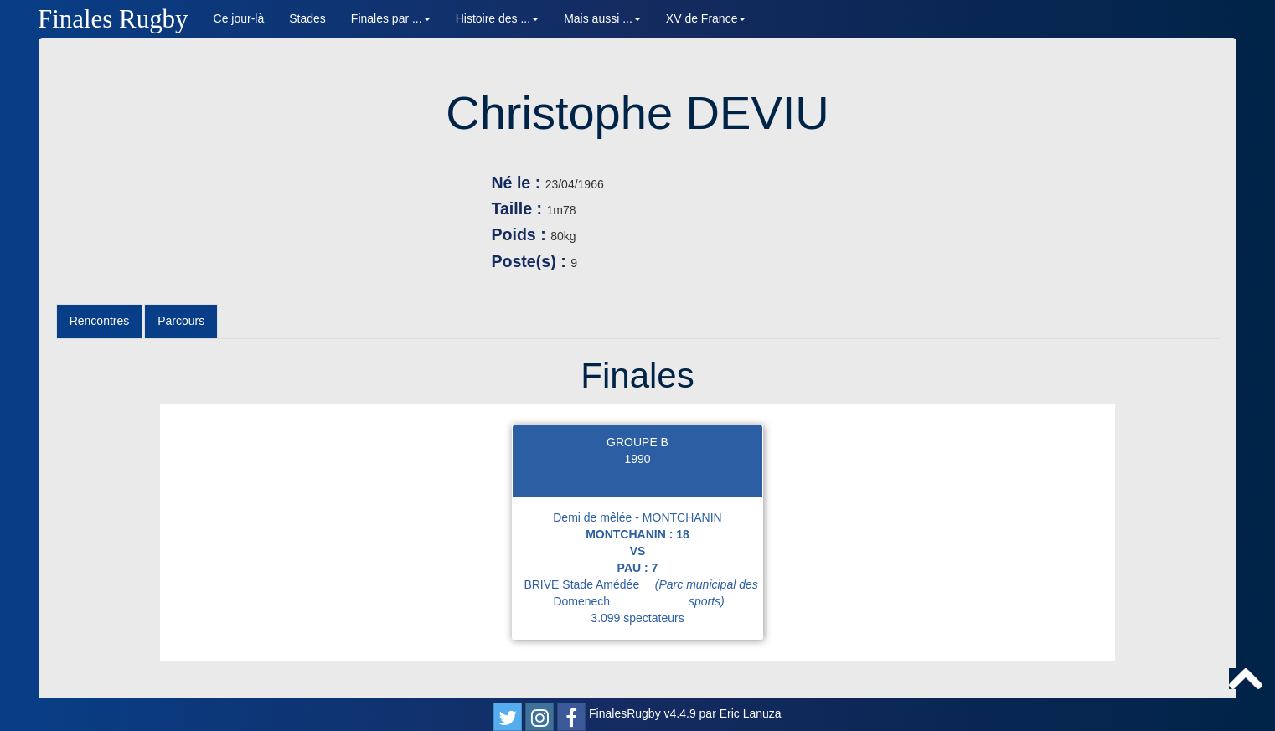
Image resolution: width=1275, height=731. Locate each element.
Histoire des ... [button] (497, 18)
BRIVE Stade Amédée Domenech (643, 593)
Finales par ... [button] (391, 18)
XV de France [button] (706, 18)
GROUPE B (637, 442)
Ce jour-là (239, 18)
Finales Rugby (113, 18)
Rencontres (100, 320)
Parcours (180, 320)
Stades (307, 18)
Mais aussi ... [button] (602, 18)
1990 (637, 459)
